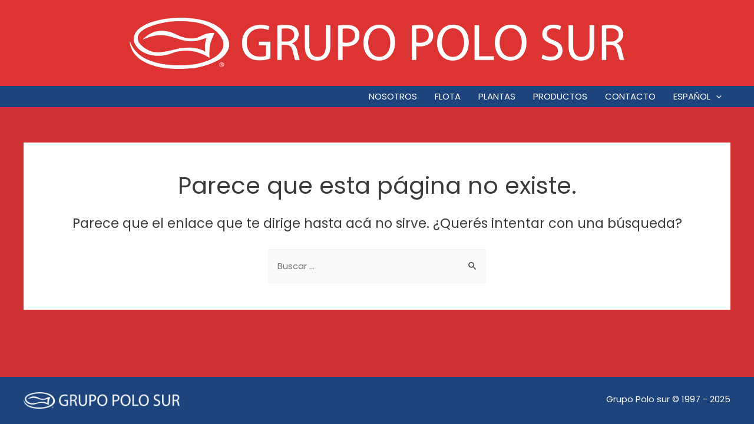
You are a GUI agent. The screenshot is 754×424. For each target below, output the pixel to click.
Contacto (630, 96)
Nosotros (393, 96)
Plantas (496, 96)
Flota (448, 96)
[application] (716, 96)
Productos (560, 96)
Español (697, 96)
